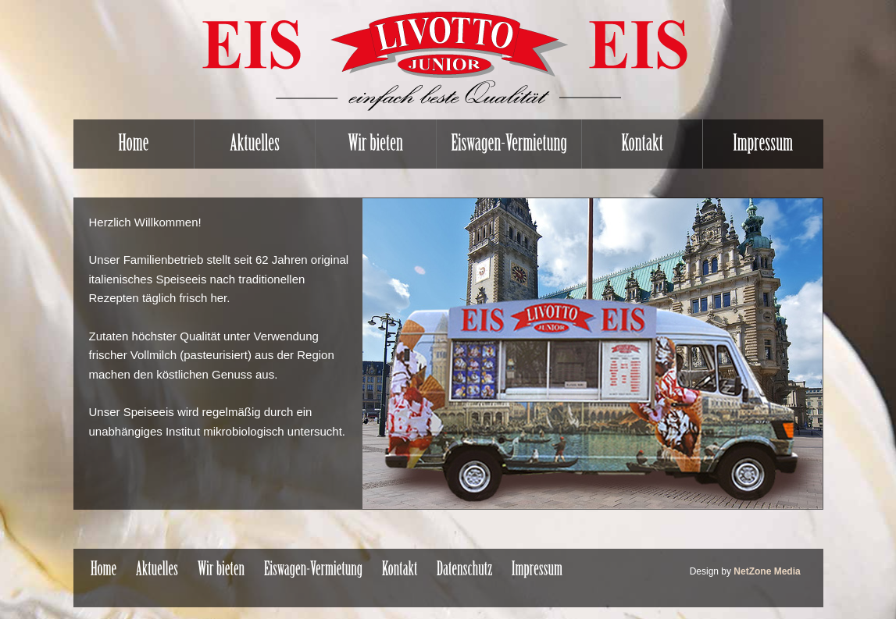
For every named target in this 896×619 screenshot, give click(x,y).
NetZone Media (767, 571)
